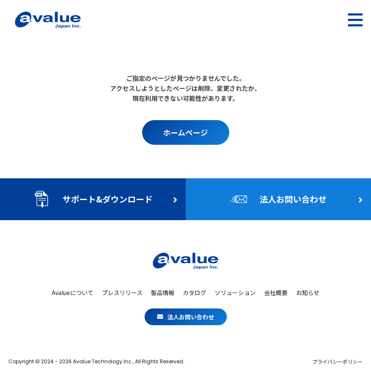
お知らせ (307, 292)
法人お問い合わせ (185, 317)
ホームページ (185, 132)
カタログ (194, 292)
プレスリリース (122, 292)
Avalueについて (72, 292)
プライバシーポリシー (337, 362)
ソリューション (235, 292)
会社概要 (276, 292)
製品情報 (162, 292)
